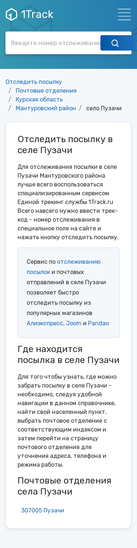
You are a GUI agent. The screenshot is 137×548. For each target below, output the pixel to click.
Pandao (98, 323)
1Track (29, 14)
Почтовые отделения (46, 90)
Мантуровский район (46, 108)
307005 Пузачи (42, 510)
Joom (73, 323)
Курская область (39, 99)
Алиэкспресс (45, 323)
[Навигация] (122, 14)
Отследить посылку (33, 81)
